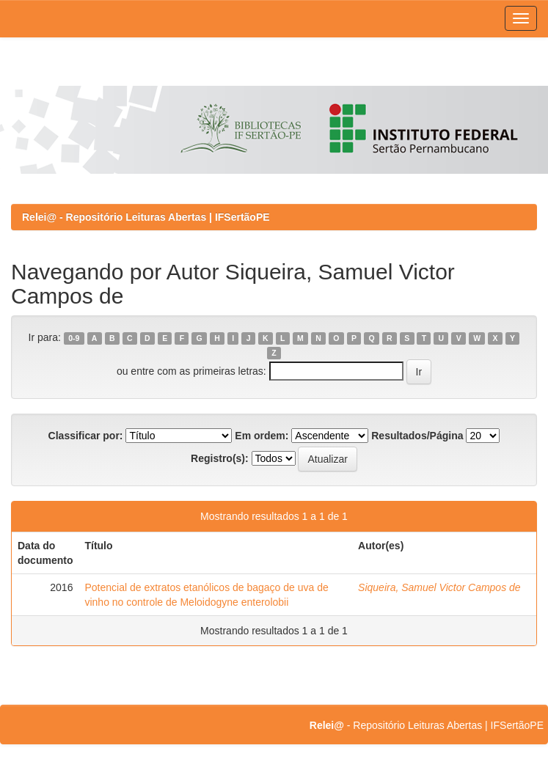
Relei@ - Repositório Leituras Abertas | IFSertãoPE (146, 217)
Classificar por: (85, 435)
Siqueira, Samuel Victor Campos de (439, 587)
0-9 (73, 338)
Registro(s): (220, 458)
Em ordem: (261, 435)
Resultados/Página (417, 435)
